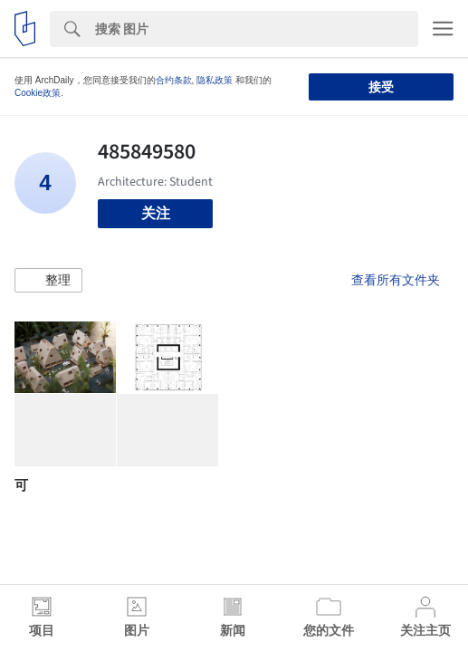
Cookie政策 (37, 93)
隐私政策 (214, 80)
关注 (155, 213)
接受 (381, 87)
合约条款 (174, 80)
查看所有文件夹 (395, 280)
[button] (48, 280)
